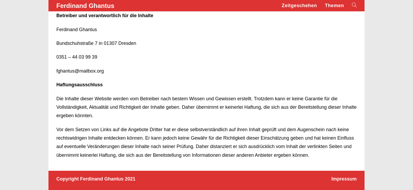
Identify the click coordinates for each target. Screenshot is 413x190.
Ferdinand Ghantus (85, 5)
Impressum (344, 179)
